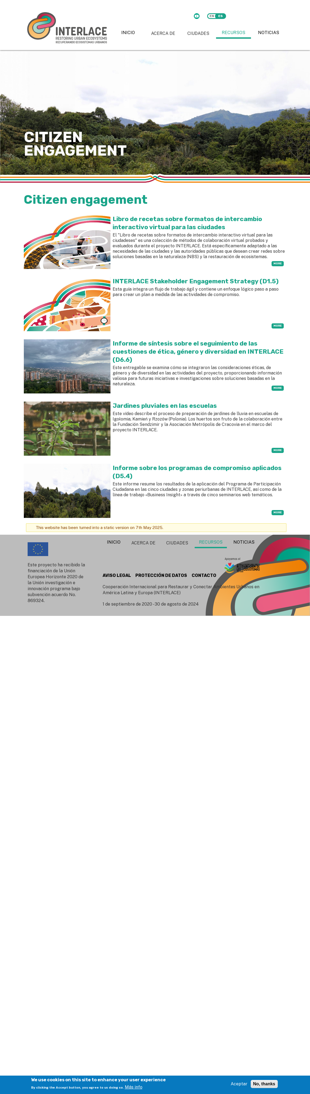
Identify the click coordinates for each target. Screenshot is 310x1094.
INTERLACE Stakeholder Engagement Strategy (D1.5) (196, 281)
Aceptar (239, 1083)
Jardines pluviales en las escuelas (165, 405)
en (212, 16)
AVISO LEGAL (117, 575)
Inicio (128, 32)
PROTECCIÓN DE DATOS (161, 575)
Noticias (268, 32)
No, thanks (264, 1084)
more (277, 263)
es (220, 16)
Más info (133, 1087)
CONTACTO (204, 575)
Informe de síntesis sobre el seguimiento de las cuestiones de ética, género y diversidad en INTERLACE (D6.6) (198, 351)
